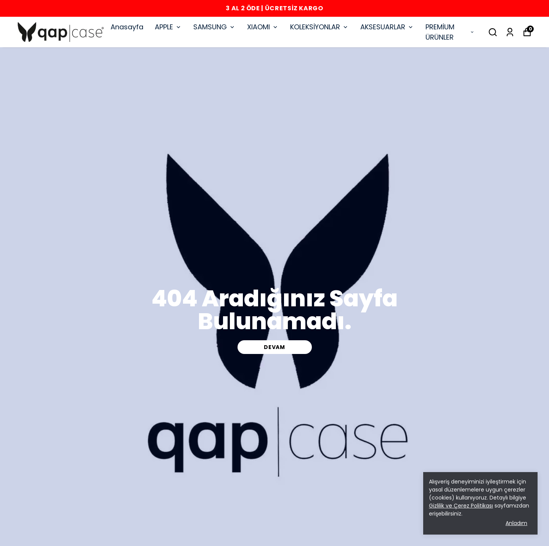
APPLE (168, 27)
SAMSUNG (214, 27)
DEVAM (274, 347)
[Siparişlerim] (510, 32)
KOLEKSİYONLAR (319, 27)
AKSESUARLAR (387, 27)
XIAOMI (263, 27)
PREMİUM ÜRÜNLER (450, 32)
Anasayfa (127, 27)
